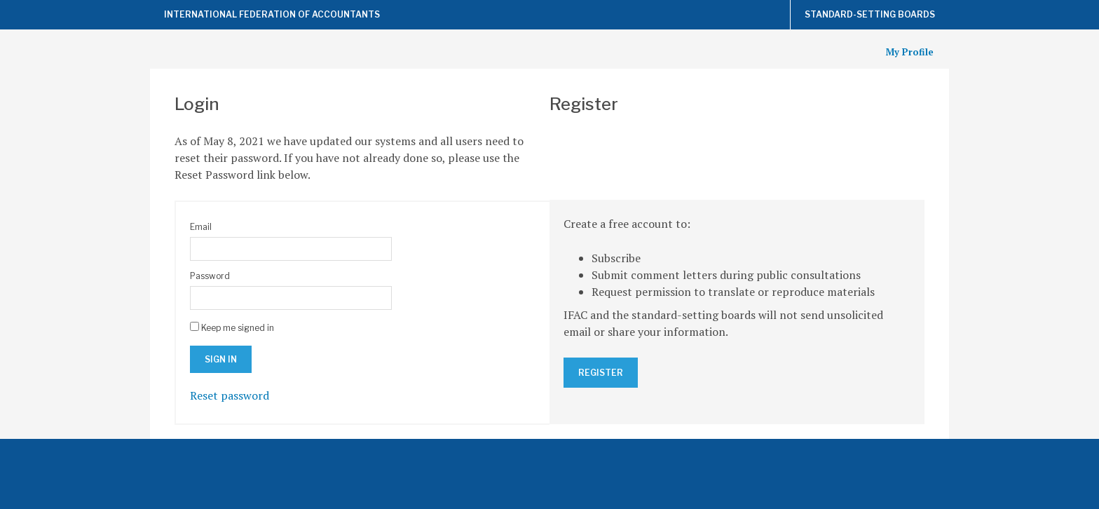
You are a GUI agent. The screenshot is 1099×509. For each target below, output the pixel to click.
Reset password (229, 395)
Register (600, 372)
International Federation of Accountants (272, 14)
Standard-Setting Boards (870, 14)
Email (201, 227)
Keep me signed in (237, 328)
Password (210, 276)
